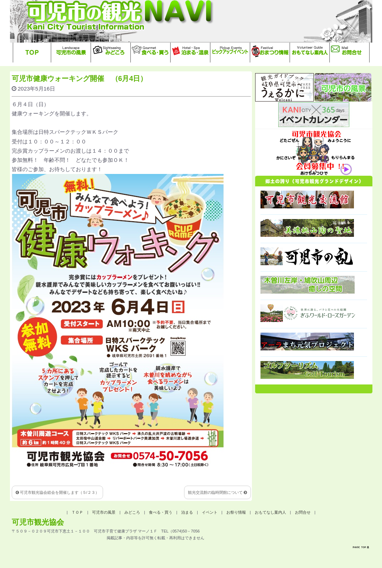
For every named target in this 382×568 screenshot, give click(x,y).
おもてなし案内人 (270, 512)
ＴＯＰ (77, 512)
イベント (209, 512)
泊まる (187, 512)
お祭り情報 (236, 512)
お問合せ (303, 512)
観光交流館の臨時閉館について (217, 492)
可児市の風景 (103, 512)
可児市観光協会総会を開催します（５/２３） (57, 492)
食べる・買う (160, 512)
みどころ (132, 512)
